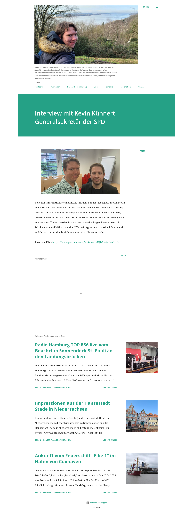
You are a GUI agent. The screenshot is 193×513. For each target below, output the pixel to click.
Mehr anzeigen (110, 387)
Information (125, 87)
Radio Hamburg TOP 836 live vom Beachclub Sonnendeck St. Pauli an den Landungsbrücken (74, 351)
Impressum (55, 87)
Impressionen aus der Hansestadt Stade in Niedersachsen (72, 406)
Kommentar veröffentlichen (57, 387)
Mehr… (141, 87)
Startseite (38, 87)
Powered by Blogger (96, 503)
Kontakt (109, 87)
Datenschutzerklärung (77, 87)
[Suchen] (146, 6)
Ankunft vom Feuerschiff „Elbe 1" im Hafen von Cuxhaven (75, 459)
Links (96, 87)
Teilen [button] (142, 151)
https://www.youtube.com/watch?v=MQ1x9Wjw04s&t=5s (85, 242)
